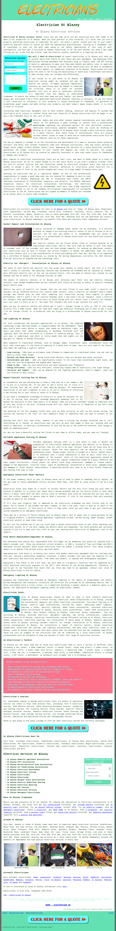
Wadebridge (8, 880)
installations (88, 120)
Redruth (108, 880)
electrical (45, 59)
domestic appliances (103, 812)
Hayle (85, 877)
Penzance (77, 880)
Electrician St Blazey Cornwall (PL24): (23, 37)
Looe (5, 882)
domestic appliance (103, 620)
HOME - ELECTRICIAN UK (57, 905)
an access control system (48, 807)
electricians (25, 877)
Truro (46, 880)
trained (101, 162)
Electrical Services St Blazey (25, 754)
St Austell (97, 880)
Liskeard (57, 877)
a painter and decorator (30, 815)
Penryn (39, 880)
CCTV (74, 807)
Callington (106, 877)
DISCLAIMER (108, 19)
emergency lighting (60, 615)
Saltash (67, 877)
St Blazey (58, 209)
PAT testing (34, 628)
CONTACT (98, 19)
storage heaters (85, 805)
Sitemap (5, 913)
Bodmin (87, 880)
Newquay (19, 880)
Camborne (95, 877)
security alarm (60, 610)
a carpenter (91, 810)
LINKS (85, 19)
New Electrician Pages (16, 913)
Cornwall (13, 877)
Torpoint (29, 880)
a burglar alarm (37, 812)
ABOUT (91, 19)
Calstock (67, 880)
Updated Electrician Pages (34, 913)
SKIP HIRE (58, 810)
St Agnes (14, 882)
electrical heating (67, 812)
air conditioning (51, 805)
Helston (76, 877)
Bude (36, 877)
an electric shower (92, 807)
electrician (29, 42)
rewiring (25, 607)
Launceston (45, 877)
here (65, 887)
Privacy (111, 913)
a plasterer (40, 810)
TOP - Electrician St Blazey (17, 895)
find (11, 741)
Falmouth (27, 882)
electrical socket (79, 612)
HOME (78, 19)
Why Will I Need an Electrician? (44, 57)
